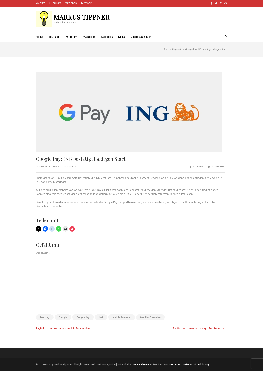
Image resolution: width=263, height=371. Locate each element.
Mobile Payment (121, 317)
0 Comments (218, 166)
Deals (121, 36)
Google (43, 181)
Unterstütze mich (140, 36)
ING (98, 189)
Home (39, 36)
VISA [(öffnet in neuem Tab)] (213, 177)
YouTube (40, 3)
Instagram (55, 3)
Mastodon (71, 3)
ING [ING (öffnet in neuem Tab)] (98, 177)
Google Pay (166, 177)
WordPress (175, 364)
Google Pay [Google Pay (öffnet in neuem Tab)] (81, 189)
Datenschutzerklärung (196, 364)
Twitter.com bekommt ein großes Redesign (199, 328)
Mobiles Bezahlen (150, 317)
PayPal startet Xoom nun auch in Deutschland (63, 328)
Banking (44, 317)
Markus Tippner (82, 17)
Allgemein (197, 166)
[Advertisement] (130, 283)
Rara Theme (142, 364)
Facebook (86, 3)
